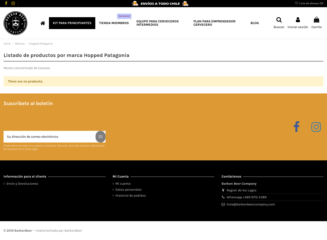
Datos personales (128, 190)
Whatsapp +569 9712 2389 (246, 197)
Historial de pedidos (130, 196)
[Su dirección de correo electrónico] (50, 137)
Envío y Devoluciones (22, 184)
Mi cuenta (123, 184)
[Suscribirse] (101, 137)
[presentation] (40, 119)
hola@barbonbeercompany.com (251, 204)
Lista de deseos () (309, 3)
